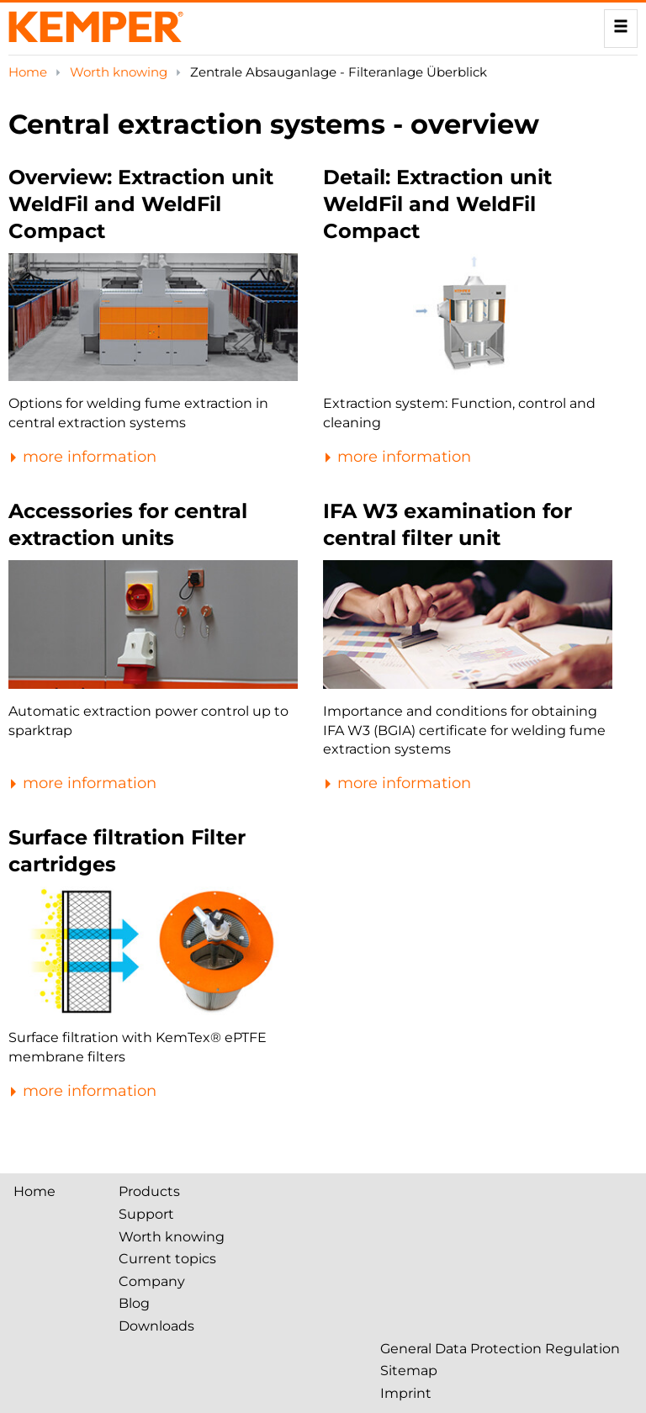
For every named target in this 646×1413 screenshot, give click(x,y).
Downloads (156, 1326)
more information (82, 456)
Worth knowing (120, 72)
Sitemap (408, 1371)
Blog (134, 1303)
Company (152, 1281)
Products (149, 1191)
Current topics (167, 1259)
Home (29, 72)
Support (146, 1214)
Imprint (406, 1393)
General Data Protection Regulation (500, 1349)
